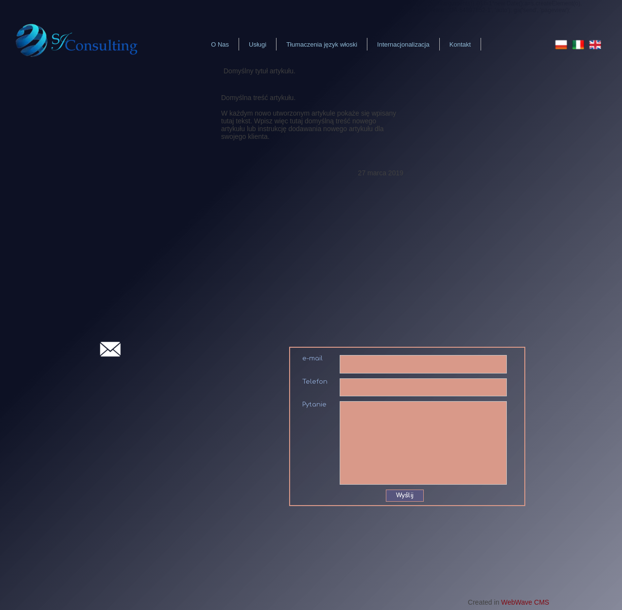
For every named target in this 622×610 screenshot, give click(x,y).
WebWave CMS (525, 602)
